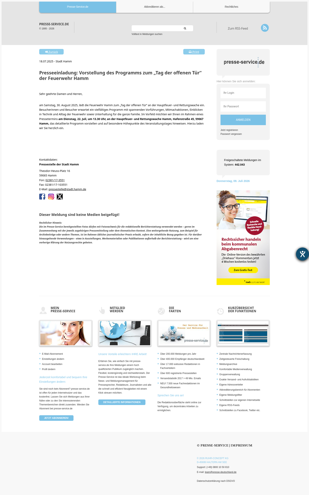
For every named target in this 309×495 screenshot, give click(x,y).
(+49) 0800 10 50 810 (218, 467)
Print (194, 52)
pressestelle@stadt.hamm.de (67, 189)
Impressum (241, 445)
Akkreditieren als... (154, 6)
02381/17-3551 (55, 180)
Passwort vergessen (231, 134)
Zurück (51, 52)
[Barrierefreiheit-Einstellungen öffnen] (302, 254)
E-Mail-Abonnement (52, 353)
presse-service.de (54, 24)
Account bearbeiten (52, 364)
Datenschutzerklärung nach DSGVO (216, 481)
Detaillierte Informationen (122, 402)
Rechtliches (231, 6)
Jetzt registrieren (229, 130)
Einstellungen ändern (53, 359)
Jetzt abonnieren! (56, 418)
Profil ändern (48, 369)
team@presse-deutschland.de (220, 472)
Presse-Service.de (77, 6)
